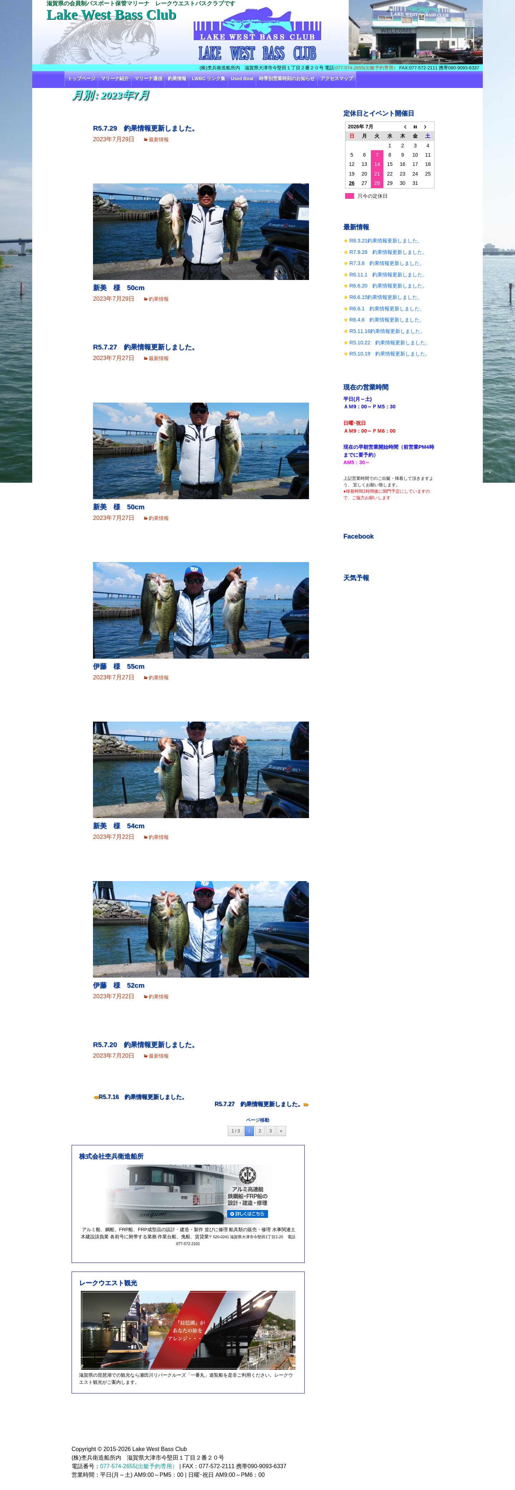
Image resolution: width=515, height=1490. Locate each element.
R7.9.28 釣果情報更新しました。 (388, 252)
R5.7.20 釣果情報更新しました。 (145, 1044)
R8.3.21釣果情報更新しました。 (385, 241)
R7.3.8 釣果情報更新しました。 (387, 263)
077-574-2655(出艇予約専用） (366, 67)
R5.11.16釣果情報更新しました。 (387, 331)
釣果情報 (177, 78)
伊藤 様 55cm (118, 666)
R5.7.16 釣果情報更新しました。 (143, 1097)
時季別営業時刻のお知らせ (287, 78)
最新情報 (159, 139)
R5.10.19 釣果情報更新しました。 (389, 353)
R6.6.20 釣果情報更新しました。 (388, 286)
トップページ (81, 78)
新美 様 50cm (118, 287)
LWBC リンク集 (208, 78)
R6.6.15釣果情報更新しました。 (385, 297)
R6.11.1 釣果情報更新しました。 (388, 274)
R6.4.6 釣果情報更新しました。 (387, 320)
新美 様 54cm (118, 826)
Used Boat (242, 78)
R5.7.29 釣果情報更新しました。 (145, 128)
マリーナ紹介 (115, 78)
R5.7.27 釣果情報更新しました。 (145, 347)
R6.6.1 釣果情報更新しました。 (387, 308)
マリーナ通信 (148, 78)
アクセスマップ (336, 78)
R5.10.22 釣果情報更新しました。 (389, 342)
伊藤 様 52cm (118, 985)
